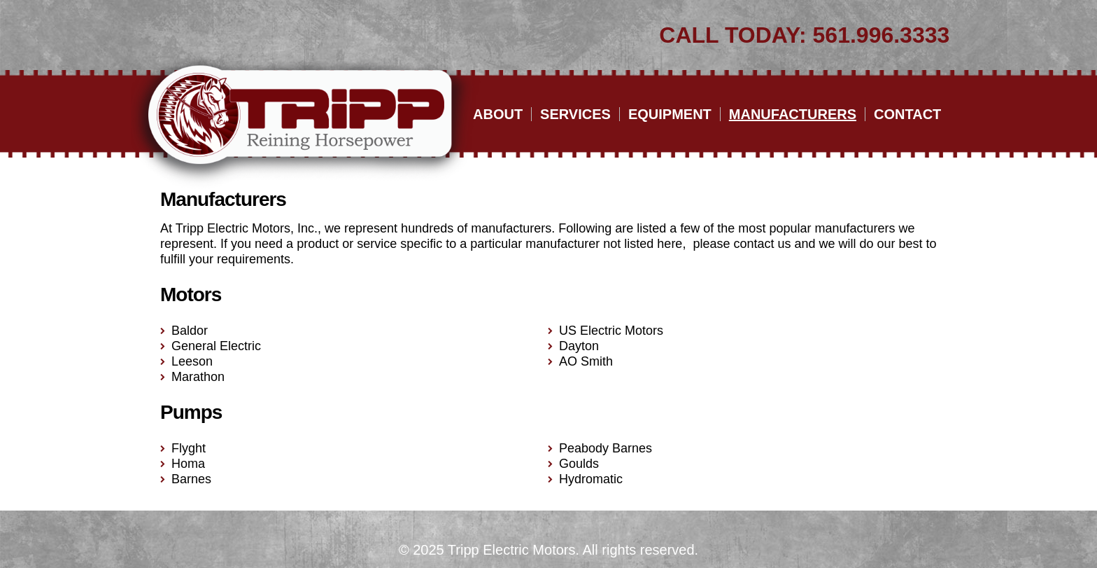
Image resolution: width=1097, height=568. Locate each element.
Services (575, 114)
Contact (907, 114)
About (498, 114)
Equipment (670, 114)
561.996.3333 (881, 35)
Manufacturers (792, 114)
